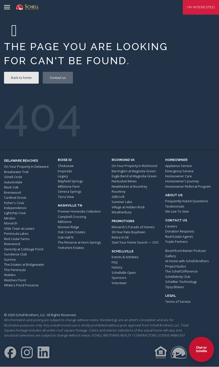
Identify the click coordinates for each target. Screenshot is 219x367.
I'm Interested (201, 7)
